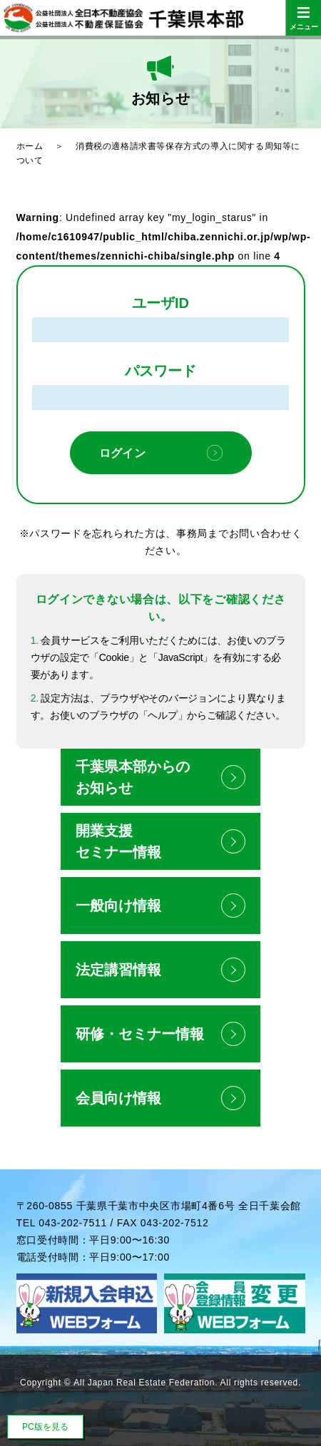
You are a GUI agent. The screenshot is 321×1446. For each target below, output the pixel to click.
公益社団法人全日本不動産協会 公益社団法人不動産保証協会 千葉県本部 (160, 18)
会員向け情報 (118, 1098)
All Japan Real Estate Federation (144, 1383)
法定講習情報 (118, 970)
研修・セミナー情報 (140, 1034)
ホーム (30, 146)
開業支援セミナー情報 (118, 841)
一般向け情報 (118, 905)
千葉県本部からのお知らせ (133, 777)
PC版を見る (45, 1427)
